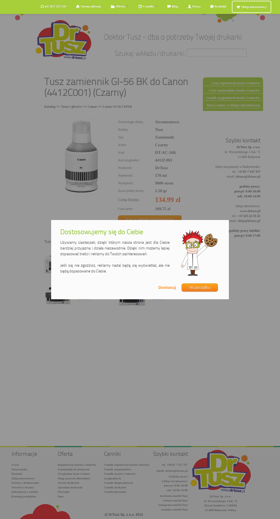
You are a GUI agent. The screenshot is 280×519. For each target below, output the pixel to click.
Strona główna (88, 6)
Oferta (119, 6)
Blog (172, 6)
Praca (194, 6)
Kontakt (218, 6)
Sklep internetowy (252, 7)
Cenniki (148, 6)
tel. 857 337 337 (53, 6)
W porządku (199, 287)
